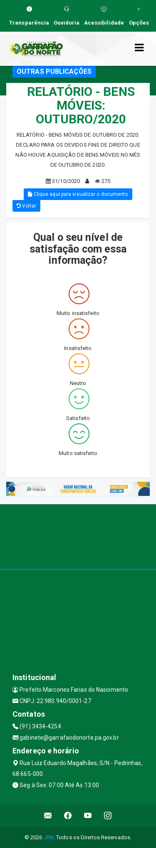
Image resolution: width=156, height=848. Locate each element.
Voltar (26, 206)
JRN (49, 837)
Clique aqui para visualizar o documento (78, 194)
